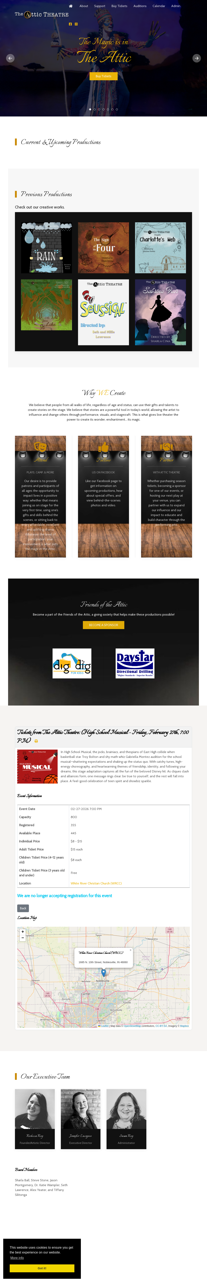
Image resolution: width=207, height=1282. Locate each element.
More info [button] (17, 1258)
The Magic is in (95, 109)
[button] (103, 973)
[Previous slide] (10, 58)
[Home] (71, 6)
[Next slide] (196, 58)
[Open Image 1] (46, 249)
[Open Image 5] (103, 314)
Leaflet (103, 1026)
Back (23, 908)
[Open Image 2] (103, 249)
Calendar (159, 6)
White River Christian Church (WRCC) (96, 883)
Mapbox (184, 1026)
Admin (175, 6)
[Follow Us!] (70, 24)
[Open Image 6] (160, 314)
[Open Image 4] (46, 306)
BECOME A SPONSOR (103, 634)
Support (99, 6)
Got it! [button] (42, 1268)
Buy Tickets (119, 6)
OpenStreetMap (132, 1026)
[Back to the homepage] (42, 15)
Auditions (140, 6)
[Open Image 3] (160, 249)
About (83, 6)
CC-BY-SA (161, 1026)
